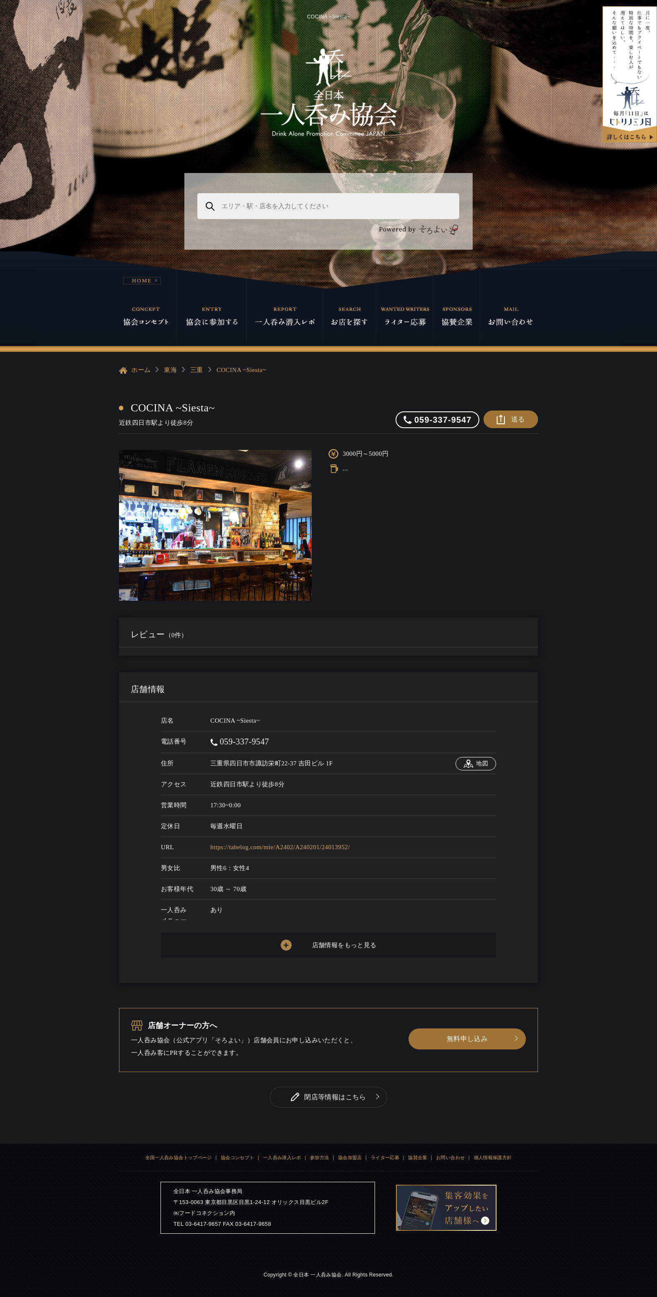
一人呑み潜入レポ (282, 1157)
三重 (196, 370)
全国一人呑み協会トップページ (178, 1157)
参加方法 (319, 1157)
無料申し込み (467, 1038)
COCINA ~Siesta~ (241, 370)
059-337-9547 (239, 741)
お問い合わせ (450, 1157)
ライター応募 (385, 1157)
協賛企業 (417, 1157)
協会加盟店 (350, 1157)
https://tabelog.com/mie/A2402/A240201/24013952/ (280, 847)
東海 (170, 370)
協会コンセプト (237, 1157)
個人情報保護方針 (493, 1157)
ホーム (134, 370)
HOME (142, 280)
